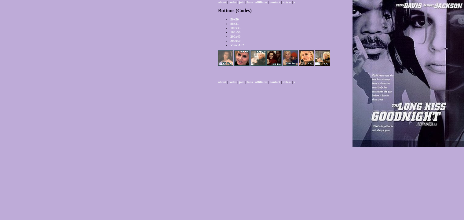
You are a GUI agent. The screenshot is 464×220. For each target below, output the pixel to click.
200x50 (235, 40)
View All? (237, 45)
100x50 (235, 32)
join (241, 2)
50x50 (234, 19)
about (222, 2)
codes (233, 2)
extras (287, 2)
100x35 (235, 28)
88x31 (234, 23)
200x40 (235, 36)
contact (275, 2)
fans (250, 2)
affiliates (261, 2)
